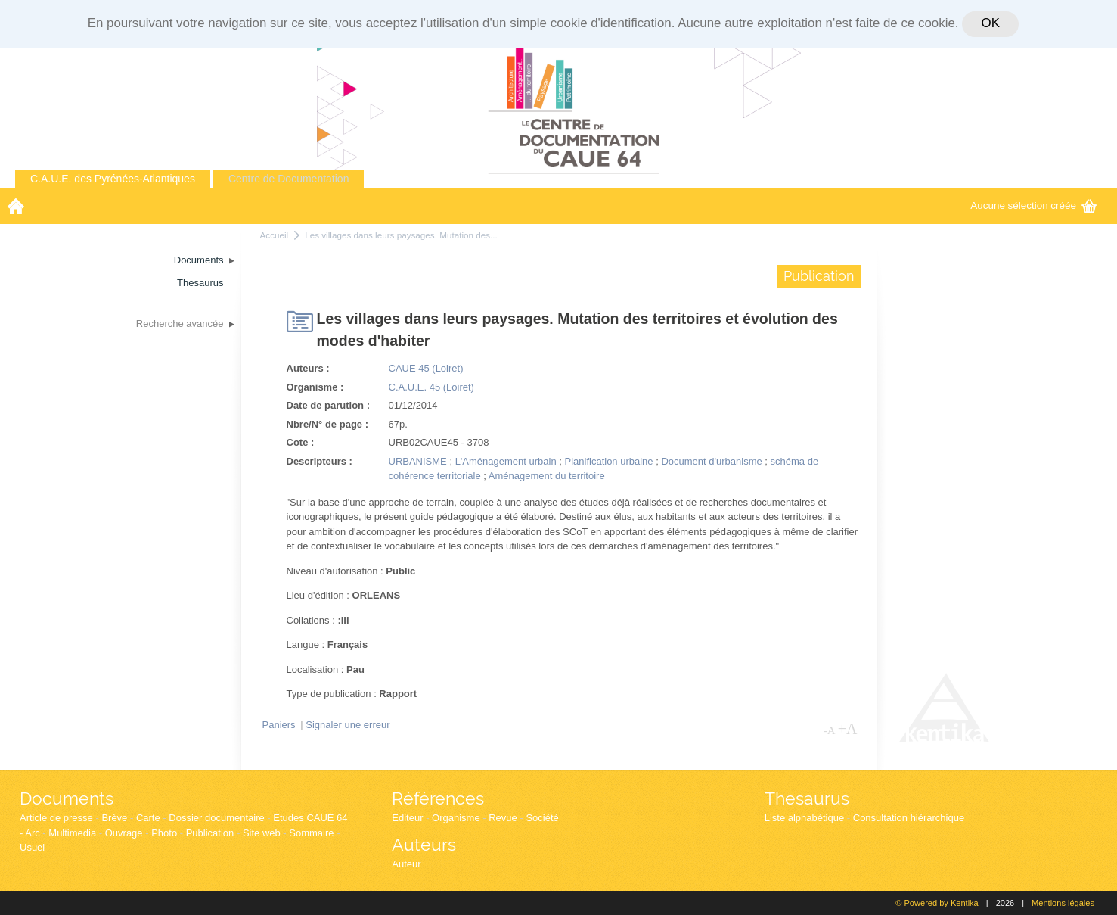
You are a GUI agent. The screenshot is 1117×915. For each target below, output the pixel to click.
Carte (148, 817)
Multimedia (72, 833)
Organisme (456, 817)
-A (830, 730)
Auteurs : (308, 368)
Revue (503, 817)
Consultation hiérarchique (908, 817)
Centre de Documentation (288, 179)
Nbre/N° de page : (328, 424)
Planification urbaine (609, 461)
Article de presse (56, 817)
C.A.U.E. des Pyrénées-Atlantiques (112, 179)
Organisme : (315, 387)
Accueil (274, 235)
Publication (210, 833)
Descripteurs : (319, 461)
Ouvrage (124, 833)
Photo (164, 833)
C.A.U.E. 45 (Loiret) (431, 387)
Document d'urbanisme (711, 461)
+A (848, 728)
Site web (262, 833)
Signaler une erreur (347, 724)
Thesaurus (807, 798)
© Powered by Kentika (936, 902)
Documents (66, 798)
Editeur (407, 817)
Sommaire (311, 833)
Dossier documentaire (216, 817)
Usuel (32, 847)
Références (438, 798)
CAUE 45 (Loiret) (426, 368)
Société (542, 817)
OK (991, 23)
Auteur (406, 864)
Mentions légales (1063, 902)
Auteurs (424, 844)
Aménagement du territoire (547, 475)
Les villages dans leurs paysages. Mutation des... (401, 235)
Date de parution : (329, 405)
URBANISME (418, 461)
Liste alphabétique (805, 817)
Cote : (301, 442)
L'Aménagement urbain (506, 461)
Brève (114, 817)
